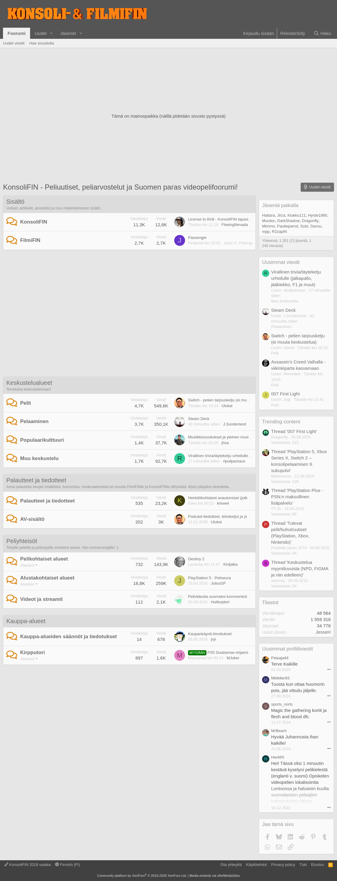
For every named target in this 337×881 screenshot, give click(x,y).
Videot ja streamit (41, 599)
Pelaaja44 (280, 658)
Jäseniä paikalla (280, 205)
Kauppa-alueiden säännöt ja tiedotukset (68, 636)
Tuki (303, 864)
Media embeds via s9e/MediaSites (215, 875)
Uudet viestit (14, 43)
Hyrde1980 (317, 215)
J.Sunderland (234, 424)
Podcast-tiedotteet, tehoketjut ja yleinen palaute (229, 516)
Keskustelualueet (29, 382)
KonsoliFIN (33, 222)
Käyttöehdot (256, 864)
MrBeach (279, 730)
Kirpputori (32, 652)
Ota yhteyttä (231, 864)
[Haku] (322, 33)
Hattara (268, 215)
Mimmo (268, 226)
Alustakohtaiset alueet (47, 578)
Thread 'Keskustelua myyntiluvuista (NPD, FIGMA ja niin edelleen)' (299, 568)
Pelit (25, 403)
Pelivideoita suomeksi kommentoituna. (221, 596)
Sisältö (15, 201)
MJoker (233, 658)
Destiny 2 (196, 559)
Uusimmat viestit (281, 262)
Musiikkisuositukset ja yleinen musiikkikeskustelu (230, 437)
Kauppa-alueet (25, 621)
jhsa (225, 442)
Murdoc (268, 220)
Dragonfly (310, 220)
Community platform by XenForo (142, 875)
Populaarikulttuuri (42, 440)
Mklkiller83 (280, 678)
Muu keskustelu (39, 458)
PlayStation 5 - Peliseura (209, 578)
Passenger (197, 237)
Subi (304, 226)
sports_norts (282, 704)
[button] (51, 33)
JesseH (323, 632)
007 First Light (285, 393)
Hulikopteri (220, 602)
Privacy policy (283, 864)
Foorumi (17, 33)
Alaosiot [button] (27, 565)
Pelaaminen (34, 421)
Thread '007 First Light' (294, 431)
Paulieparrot (287, 226)
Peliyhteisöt (21, 541)
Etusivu (317, 864)
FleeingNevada (234, 224)
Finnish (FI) (67, 864)
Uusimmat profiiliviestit (287, 649)
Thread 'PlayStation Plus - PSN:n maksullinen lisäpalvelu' (297, 496)
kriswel (223, 503)
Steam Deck (198, 418)
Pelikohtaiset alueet (44, 559)
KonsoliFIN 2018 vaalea (27, 864)
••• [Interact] (329, 669)
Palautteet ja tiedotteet (36, 480)
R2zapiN (279, 231)
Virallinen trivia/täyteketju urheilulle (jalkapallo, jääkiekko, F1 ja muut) (247, 455)
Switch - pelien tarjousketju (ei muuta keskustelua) (231, 400)
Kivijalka (230, 564)
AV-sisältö (32, 519)
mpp (266, 231)
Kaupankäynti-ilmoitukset (210, 634)
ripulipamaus (234, 461)
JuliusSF (218, 583)
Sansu (315, 226)
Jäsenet (68, 33)
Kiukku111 (297, 215)
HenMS (277, 757)
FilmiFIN (30, 240)
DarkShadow (288, 220)
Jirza (281, 215)
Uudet (41, 33)
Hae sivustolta (41, 43)
